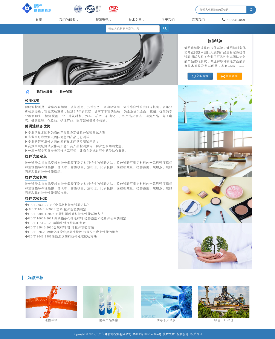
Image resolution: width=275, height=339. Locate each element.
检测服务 (183, 334)
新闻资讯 (104, 20)
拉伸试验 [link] (66, 91)
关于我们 (168, 20)
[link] (27, 91)
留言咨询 (229, 76)
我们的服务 (68, 20)
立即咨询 (200, 76)
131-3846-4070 (233, 20)
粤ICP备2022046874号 (147, 334)
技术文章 (137, 20)
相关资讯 (196, 334)
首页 (39, 20)
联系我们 (198, 20)
